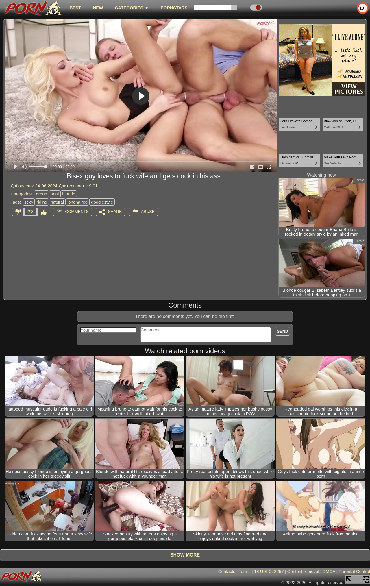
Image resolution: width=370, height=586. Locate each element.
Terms (245, 571)
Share (115, 211)
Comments (77, 211)
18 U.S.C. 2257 (269, 571)
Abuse (148, 211)
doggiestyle (102, 201)
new (98, 7)
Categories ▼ (132, 7)
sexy (28, 201)
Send (282, 331)
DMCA (329, 571)
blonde (68, 193)
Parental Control (354, 571)
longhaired (77, 201)
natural (57, 201)
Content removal (303, 571)
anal (55, 193)
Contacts (226, 571)
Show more (185, 554)
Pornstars (174, 7)
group (41, 193)
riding (41, 201)
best (75, 7)
